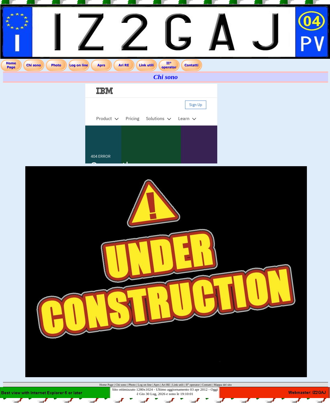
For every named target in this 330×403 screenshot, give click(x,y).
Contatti (206, 384)
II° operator (193, 384)
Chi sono (121, 384)
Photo (132, 384)
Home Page (106, 384)
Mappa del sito (223, 384)
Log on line (145, 384)
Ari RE (165, 384)
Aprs (157, 384)
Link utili (177, 384)
